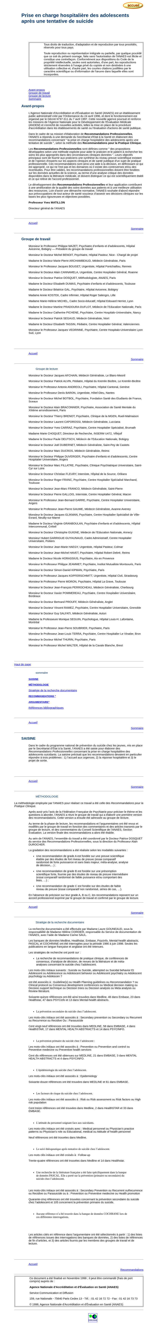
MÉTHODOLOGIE (47, 796)
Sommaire (35, 98)
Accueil (33, 223)
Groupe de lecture (40, 95)
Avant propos (37, 89)
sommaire (42, 672)
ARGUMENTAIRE (38, 702)
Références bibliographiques (46, 707)
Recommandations (131, 1269)
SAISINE (33, 679)
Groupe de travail (39, 92)
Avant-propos (32, 106)
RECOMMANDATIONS (42, 696)
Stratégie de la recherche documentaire (53, 690)
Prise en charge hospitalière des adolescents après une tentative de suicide (75, 18)
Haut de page (22, 664)
